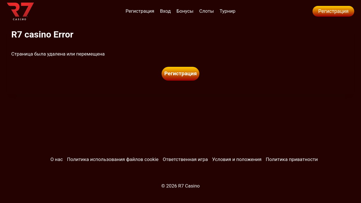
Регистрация (140, 11)
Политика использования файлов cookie (113, 159)
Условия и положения (236, 159)
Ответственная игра (185, 159)
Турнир (227, 11)
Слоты (206, 11)
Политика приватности (292, 159)
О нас (56, 159)
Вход (165, 11)
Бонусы (185, 11)
